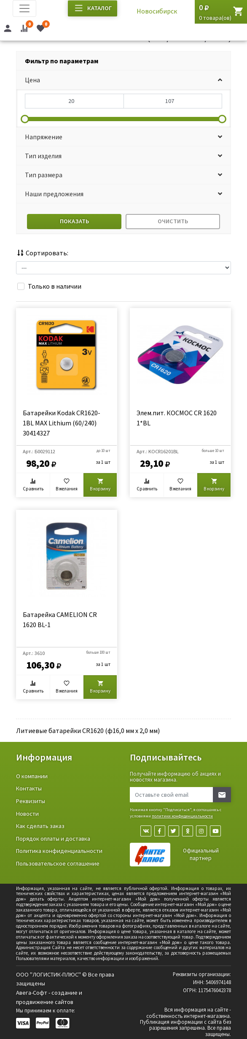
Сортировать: (42, 253)
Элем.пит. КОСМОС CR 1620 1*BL (177, 418)
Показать (74, 221)
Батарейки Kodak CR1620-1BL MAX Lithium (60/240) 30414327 (61, 423)
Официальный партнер (201, 854)
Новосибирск (157, 11)
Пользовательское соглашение (57, 863)
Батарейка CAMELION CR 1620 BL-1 (60, 619)
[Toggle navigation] (24, 8)
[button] (123, 79)
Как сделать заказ (40, 826)
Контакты (29, 788)
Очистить (173, 221)
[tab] (123, 60)
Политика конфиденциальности (59, 851)
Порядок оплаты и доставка (53, 838)
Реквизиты (30, 801)
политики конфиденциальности (182, 816)
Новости (27, 813)
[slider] (25, 119)
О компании (32, 776)
